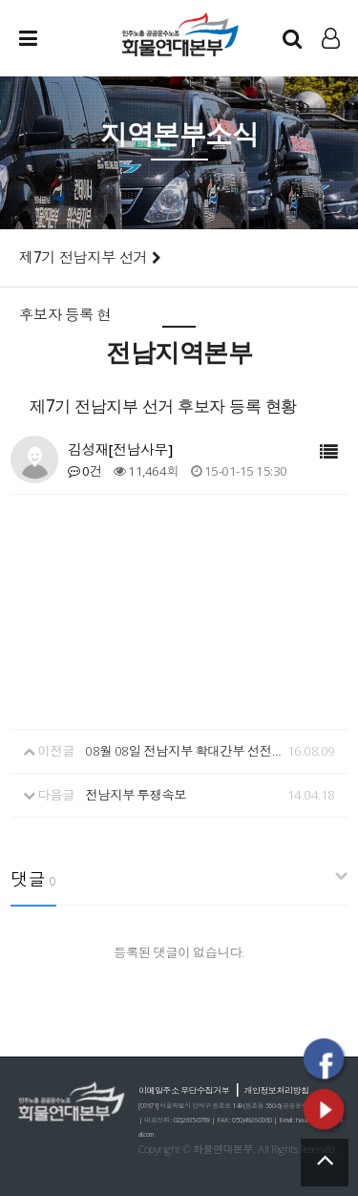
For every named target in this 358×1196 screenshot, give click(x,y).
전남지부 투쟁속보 (135, 794)
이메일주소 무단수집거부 (183, 1090)
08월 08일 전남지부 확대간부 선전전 (184, 750)
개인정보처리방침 (276, 1090)
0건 (84, 471)
